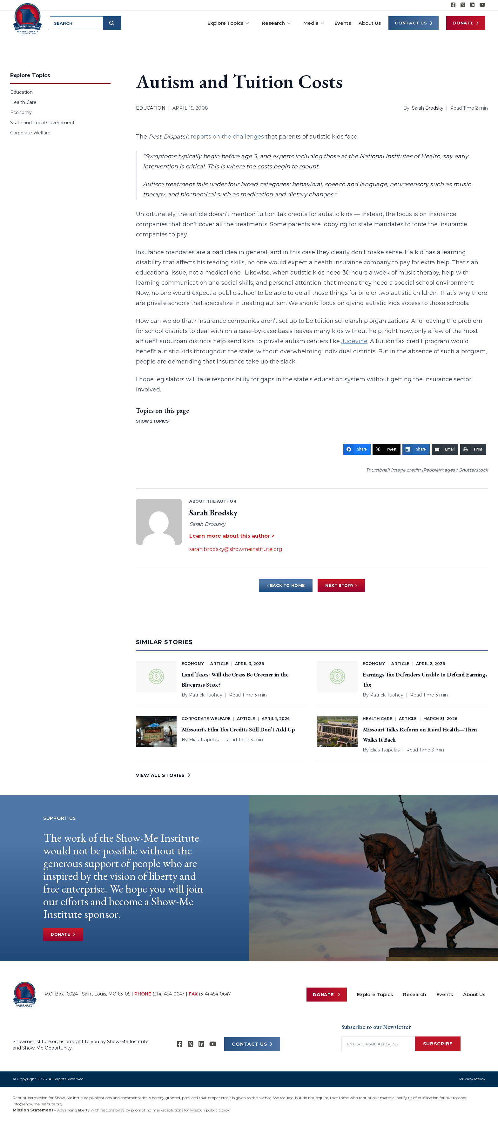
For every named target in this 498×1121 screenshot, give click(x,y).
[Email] (445, 449)
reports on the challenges (227, 136)
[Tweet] (386, 449)
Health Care (23, 102)
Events (342, 23)
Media (313, 23)
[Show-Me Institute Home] (27, 18)
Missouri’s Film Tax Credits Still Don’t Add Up (238, 729)
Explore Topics (228, 23)
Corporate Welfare (30, 133)
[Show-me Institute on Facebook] (453, 5)
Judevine (354, 341)
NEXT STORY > (341, 585)
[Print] (473, 449)
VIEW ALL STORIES (163, 775)
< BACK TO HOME (285, 585)
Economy (21, 112)
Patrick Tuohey (205, 695)
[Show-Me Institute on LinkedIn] (472, 5)
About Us (370, 23)
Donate (466, 23)
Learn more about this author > (231, 536)
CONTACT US (252, 1044)
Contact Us (413, 23)
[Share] (357, 449)
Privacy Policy (472, 1079)
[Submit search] (112, 23)
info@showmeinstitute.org (37, 1104)
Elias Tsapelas (204, 740)
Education (21, 92)
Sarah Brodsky (427, 108)
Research (276, 23)
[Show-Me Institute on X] (463, 5)
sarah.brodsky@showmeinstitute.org (235, 549)
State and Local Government (42, 123)
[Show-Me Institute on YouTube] (482, 5)
